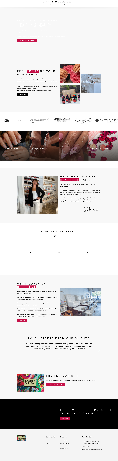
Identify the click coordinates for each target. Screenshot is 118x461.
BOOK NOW (23, 94)
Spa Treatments (63, 446)
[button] (98, 350)
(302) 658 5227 (87, 446)
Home (47, 440)
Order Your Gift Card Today (55, 384)
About (51, 5)
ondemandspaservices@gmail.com (92, 449)
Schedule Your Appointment (27, 40)
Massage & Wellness (64, 443)
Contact (66, 5)
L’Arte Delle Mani (59, 1)
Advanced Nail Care (64, 440)
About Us (48, 443)
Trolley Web (64, 458)
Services (58, 5)
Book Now (22, 320)
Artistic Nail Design (64, 448)
